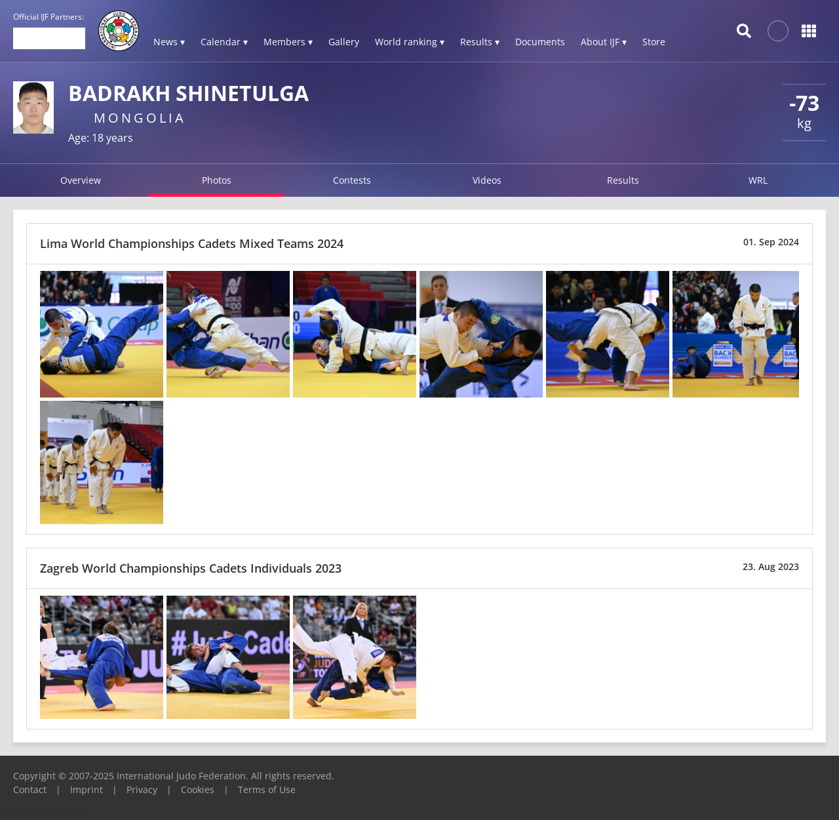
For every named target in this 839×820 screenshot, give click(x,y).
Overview (80, 180)
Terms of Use (267, 789)
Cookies (197, 789)
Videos (487, 180)
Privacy (142, 789)
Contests (352, 180)
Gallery (343, 41)
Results (623, 180)
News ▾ (169, 41)
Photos (216, 180)
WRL (758, 180)
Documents (540, 41)
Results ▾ (479, 41)
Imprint (86, 789)
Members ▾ (288, 41)
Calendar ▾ (224, 41)
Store (653, 41)
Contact (30, 789)
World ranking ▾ (409, 41)
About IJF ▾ (604, 41)
